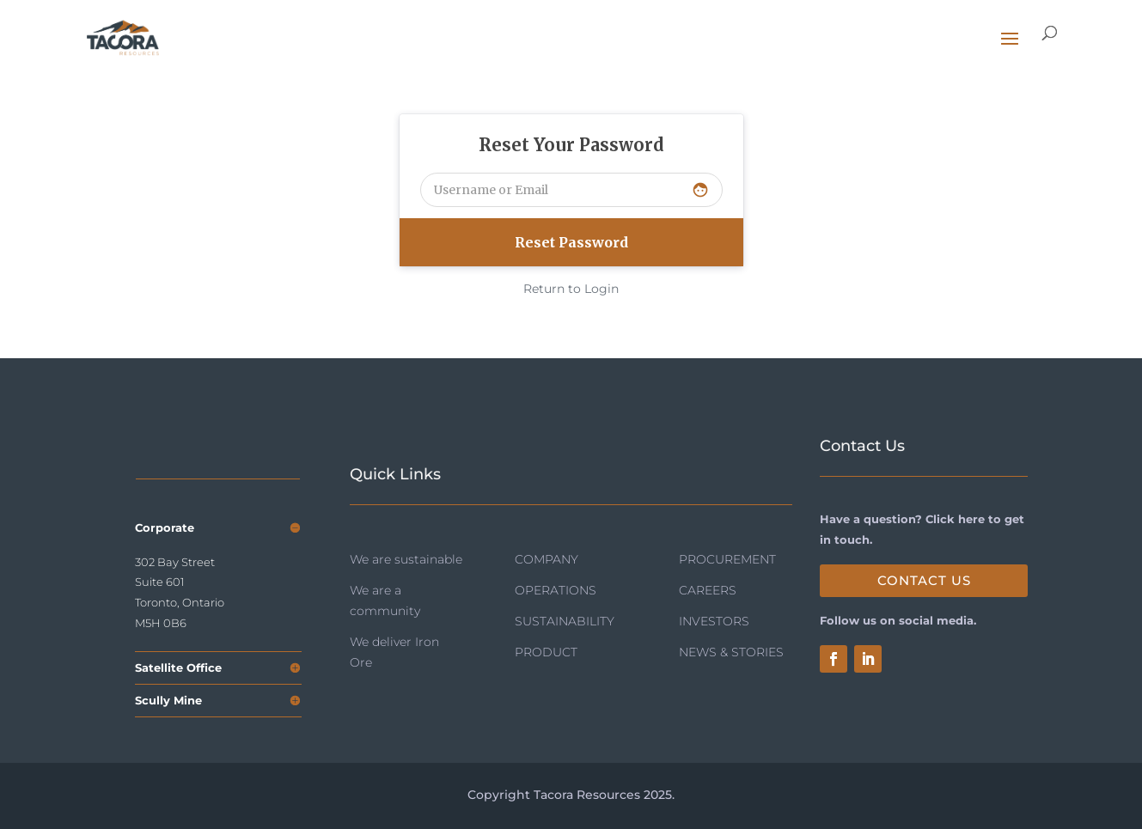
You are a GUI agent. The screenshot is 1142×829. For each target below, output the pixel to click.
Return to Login (571, 288)
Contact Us (924, 580)
